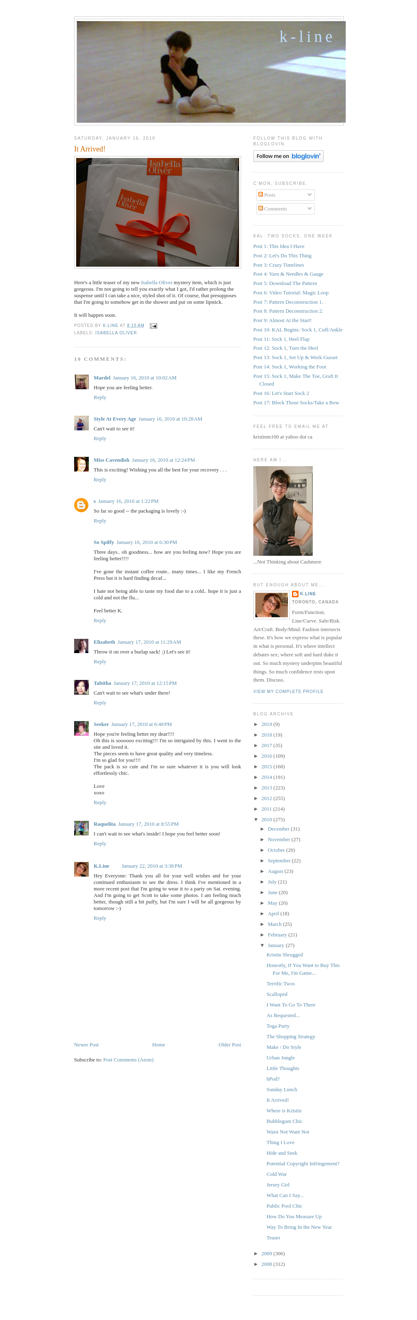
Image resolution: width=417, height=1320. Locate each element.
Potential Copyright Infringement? (302, 1163)
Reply (100, 397)
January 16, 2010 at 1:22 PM (128, 501)
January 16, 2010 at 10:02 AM (145, 378)
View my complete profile (288, 691)
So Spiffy (104, 542)
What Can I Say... (285, 1195)
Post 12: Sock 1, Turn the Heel (285, 348)
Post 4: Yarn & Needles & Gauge (288, 274)
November (280, 839)
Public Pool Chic (284, 1206)
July (273, 882)
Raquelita (105, 824)
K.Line (102, 866)
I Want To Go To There (290, 1005)
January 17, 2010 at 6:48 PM (142, 724)
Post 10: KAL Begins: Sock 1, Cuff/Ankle (297, 330)
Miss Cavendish (111, 460)
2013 (267, 788)
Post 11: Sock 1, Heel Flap (281, 339)
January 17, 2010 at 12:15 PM (145, 683)
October (277, 850)
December (279, 829)
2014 (267, 777)
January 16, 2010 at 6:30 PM (146, 542)
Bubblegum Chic (284, 1121)
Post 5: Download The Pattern (285, 283)
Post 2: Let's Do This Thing (282, 255)
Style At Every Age (115, 419)
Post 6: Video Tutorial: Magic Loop (291, 292)
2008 (267, 1264)
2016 (267, 756)
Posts (267, 195)
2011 (267, 809)
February (278, 935)
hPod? (273, 1079)
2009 (267, 1253)
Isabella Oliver (156, 282)
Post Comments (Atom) (128, 1060)
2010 (267, 819)
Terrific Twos (280, 983)
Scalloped (276, 994)
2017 (267, 745)
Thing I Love (280, 1142)
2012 (267, 798)
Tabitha (102, 683)
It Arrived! (277, 1100)
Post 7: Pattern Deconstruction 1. (288, 302)
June (273, 892)
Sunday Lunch (281, 1089)
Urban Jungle (280, 1058)
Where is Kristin (283, 1110)
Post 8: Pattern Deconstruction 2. (288, 311)
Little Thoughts (282, 1068)
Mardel (102, 378)
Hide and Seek (281, 1153)
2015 (267, 766)
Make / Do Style (283, 1047)
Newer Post (86, 1045)
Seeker (101, 724)
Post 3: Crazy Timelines (278, 265)
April (274, 913)
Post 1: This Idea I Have (279, 246)
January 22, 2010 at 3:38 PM (152, 866)
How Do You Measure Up (293, 1216)
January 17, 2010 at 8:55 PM (148, 824)
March (275, 924)
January (277, 945)
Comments (273, 209)
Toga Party (278, 1026)
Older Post (230, 1045)
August (276, 871)
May (273, 903)
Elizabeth (104, 642)
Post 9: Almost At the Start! (282, 320)
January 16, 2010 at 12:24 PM (163, 460)
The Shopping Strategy (290, 1036)
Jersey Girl (278, 1185)
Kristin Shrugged (284, 955)
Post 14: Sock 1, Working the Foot (289, 367)
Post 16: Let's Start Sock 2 (281, 393)
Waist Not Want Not (287, 1132)
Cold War (276, 1174)
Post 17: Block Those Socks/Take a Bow (296, 402)
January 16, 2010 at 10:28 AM (170, 419)
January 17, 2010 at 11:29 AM (149, 642)
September (280, 860)
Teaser (273, 1237)
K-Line (307, 36)
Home (158, 1045)
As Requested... (283, 1015)
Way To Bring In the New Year (299, 1227)
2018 (267, 735)
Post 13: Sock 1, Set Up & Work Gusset (295, 357)
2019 (267, 724)
